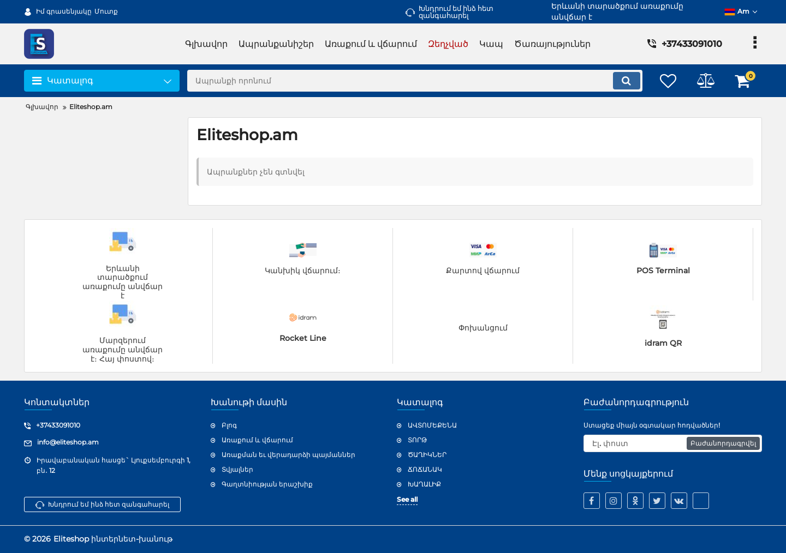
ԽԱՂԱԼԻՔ (424, 484)
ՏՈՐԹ (417, 440)
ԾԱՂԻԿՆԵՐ (427, 454)
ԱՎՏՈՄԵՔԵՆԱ (432, 425)
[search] (413, 81)
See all (407, 499)
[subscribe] (673, 443)
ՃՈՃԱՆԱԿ (425, 469)
